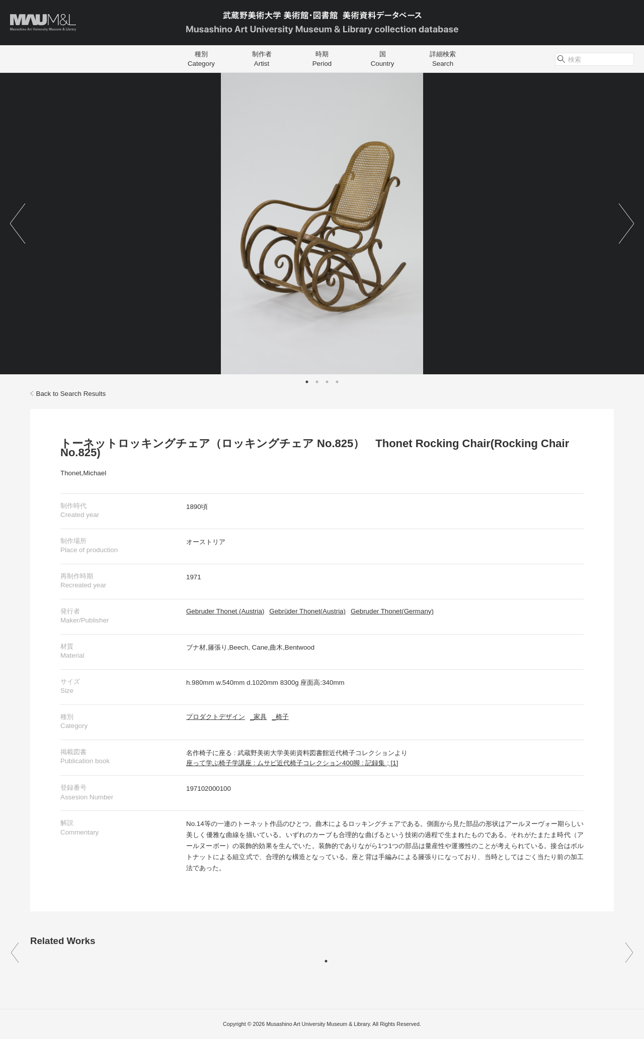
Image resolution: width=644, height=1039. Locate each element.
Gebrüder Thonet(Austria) (307, 611)
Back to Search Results (68, 393)
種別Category (201, 58)
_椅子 (280, 716)
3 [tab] (327, 382)
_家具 (258, 716)
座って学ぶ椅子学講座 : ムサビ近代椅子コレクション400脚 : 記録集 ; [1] (292, 763)
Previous (17, 223)
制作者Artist (262, 58)
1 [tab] (307, 382)
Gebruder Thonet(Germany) (392, 611)
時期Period (322, 58)
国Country (382, 58)
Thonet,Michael (83, 473)
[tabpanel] (322, 223)
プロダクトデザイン (215, 716)
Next (626, 223)
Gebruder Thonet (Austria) (225, 611)
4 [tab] (337, 382)
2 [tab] (317, 382)
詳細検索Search (443, 58)
